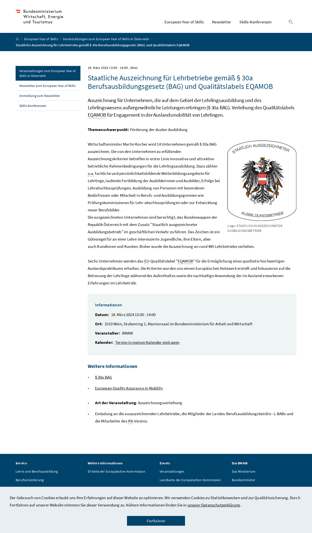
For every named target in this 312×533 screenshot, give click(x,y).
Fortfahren (156, 521)
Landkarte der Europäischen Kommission (190, 480)
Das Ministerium (244, 472)
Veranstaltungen (172, 472)
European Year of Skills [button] (184, 22)
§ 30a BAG (103, 378)
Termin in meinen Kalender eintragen (147, 343)
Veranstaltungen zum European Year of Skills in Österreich (106, 39)
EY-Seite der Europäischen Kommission (116, 472)
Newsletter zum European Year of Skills (47, 86)
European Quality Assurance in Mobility (129, 389)
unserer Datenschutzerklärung (213, 505)
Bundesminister (243, 480)
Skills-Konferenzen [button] (255, 22)
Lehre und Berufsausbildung (37, 472)
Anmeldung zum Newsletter (39, 96)
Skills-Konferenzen (32, 106)
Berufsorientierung (30, 480)
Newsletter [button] (221, 22)
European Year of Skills (41, 39)
